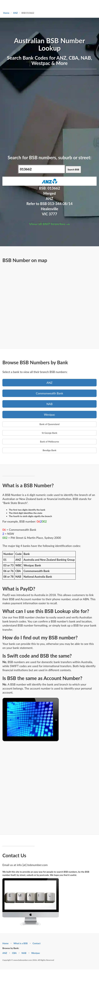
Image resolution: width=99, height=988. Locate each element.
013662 (53, 188)
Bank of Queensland (50, 424)
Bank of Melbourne (49, 441)
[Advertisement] (36, 112)
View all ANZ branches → (49, 224)
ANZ (15, 12)
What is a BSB (21, 943)
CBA (14, 953)
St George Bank (49, 432)
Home (6, 12)
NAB (50, 404)
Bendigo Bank (49, 450)
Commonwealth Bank (49, 393)
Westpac (49, 414)
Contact (36, 943)
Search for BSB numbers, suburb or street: (49, 157)
